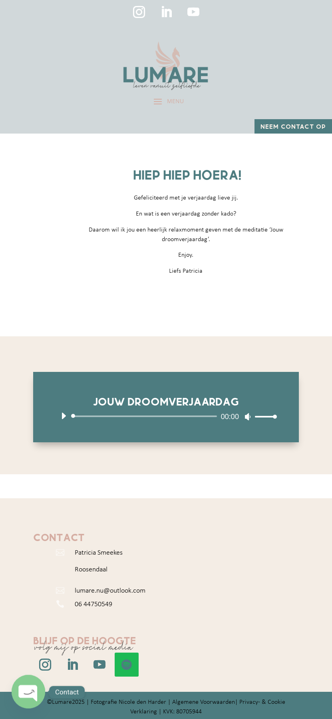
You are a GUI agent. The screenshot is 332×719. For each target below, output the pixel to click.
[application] (166, 416)
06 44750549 (93, 604)
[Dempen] (247, 416)
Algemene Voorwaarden (203, 702)
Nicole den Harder (142, 702)
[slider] (145, 416)
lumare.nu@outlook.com (110, 591)
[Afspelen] (63, 415)
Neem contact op (293, 126)
